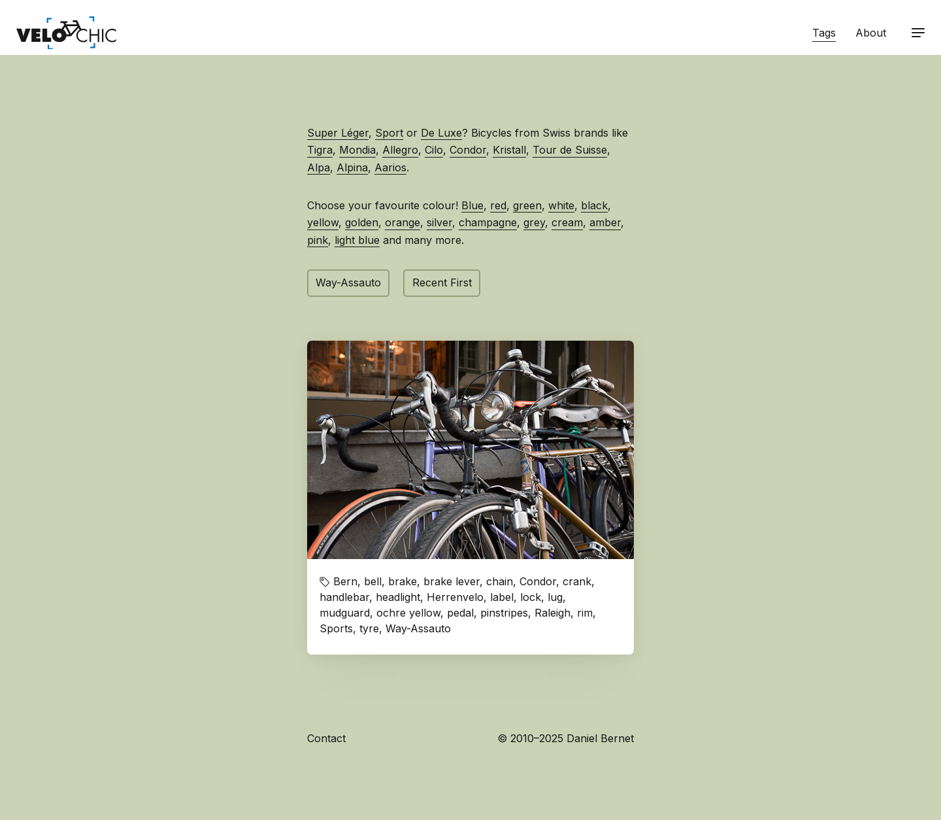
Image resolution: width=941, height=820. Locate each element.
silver (439, 222)
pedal (460, 612)
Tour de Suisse (570, 149)
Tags (824, 32)
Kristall (509, 149)
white (561, 205)
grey (534, 222)
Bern (345, 581)
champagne (488, 222)
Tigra (320, 149)
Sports (336, 628)
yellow (322, 222)
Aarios (390, 167)
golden (361, 222)
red (498, 205)
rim (585, 612)
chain (499, 581)
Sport (389, 132)
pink (317, 240)
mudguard (345, 612)
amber (605, 222)
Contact (326, 738)
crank (577, 581)
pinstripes (504, 612)
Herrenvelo (455, 597)
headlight (398, 597)
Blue (472, 205)
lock (530, 597)
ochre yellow (408, 612)
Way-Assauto (348, 282)
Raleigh (552, 612)
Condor (468, 149)
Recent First (442, 282)
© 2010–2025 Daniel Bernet (565, 738)
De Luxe (441, 132)
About (870, 32)
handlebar (344, 597)
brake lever (451, 581)
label (502, 597)
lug (555, 597)
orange (402, 222)
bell (373, 581)
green (527, 205)
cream (567, 222)
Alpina (352, 167)
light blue (357, 240)
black (594, 205)
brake (402, 581)
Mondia (357, 149)
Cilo (434, 149)
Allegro (400, 149)
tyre (369, 628)
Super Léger (338, 132)
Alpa (318, 167)
